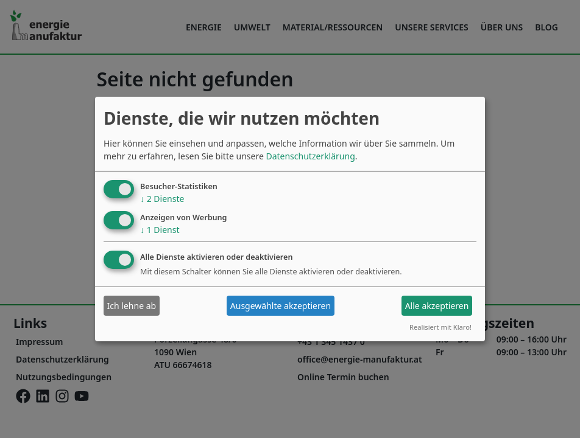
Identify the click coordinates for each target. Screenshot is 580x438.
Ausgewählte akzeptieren (280, 305)
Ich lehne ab (132, 305)
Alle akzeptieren (437, 305)
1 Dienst (159, 229)
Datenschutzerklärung (310, 156)
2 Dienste (162, 198)
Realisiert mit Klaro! (440, 327)
